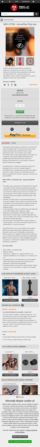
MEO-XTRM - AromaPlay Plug (12, 250)
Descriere (6, 143)
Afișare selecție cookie (20, 437)
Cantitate (20, 101)
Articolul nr (6, 81)
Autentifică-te (25, 1)
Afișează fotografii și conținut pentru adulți (20, 42)
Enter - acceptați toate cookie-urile (20, 441)
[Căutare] (36, 14)
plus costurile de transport (20, 95)
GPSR (14, 143)
